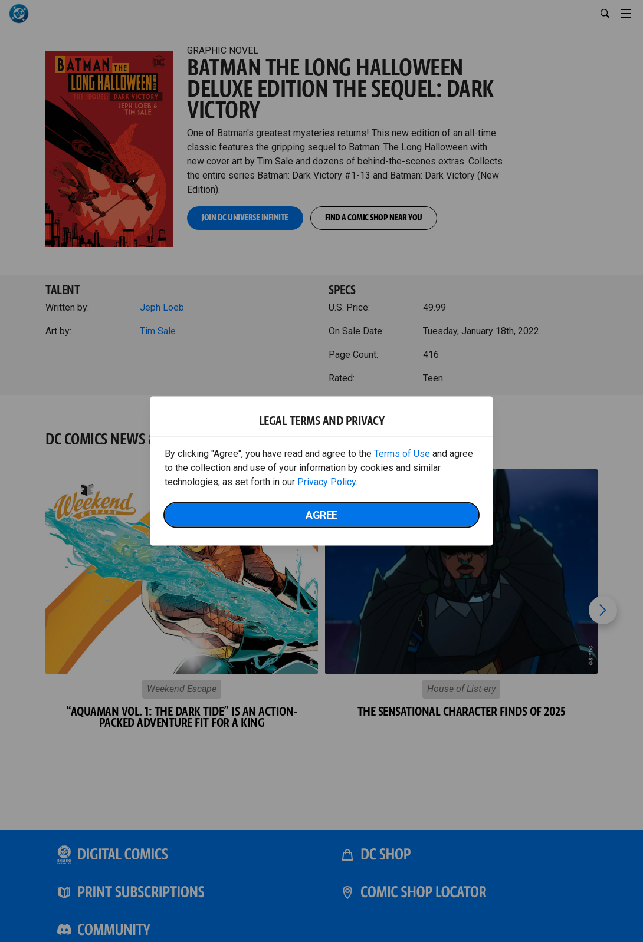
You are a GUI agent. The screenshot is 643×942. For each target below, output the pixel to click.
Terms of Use (402, 453)
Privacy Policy (326, 482)
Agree (321, 515)
